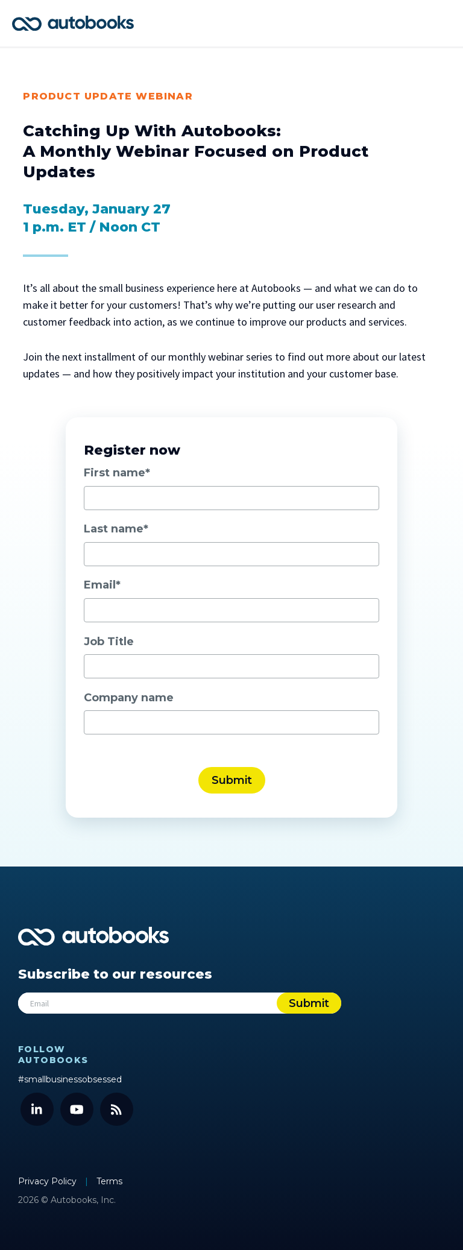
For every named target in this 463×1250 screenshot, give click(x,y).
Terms (109, 1181)
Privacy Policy (48, 1181)
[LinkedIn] (37, 1109)
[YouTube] (76, 1109)
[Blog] (116, 1109)
